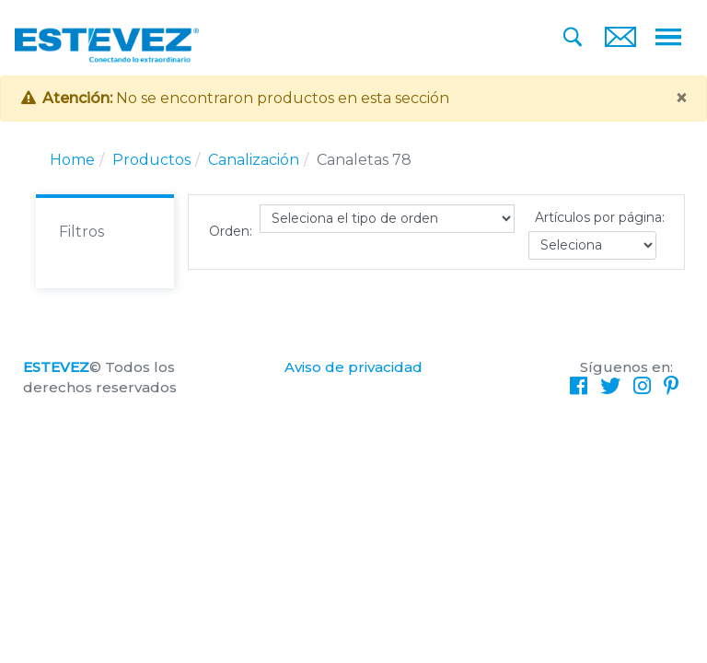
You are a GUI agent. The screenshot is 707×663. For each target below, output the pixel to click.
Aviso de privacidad (353, 367)
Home (72, 160)
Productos (151, 160)
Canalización (253, 160)
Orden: (230, 231)
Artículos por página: (600, 217)
